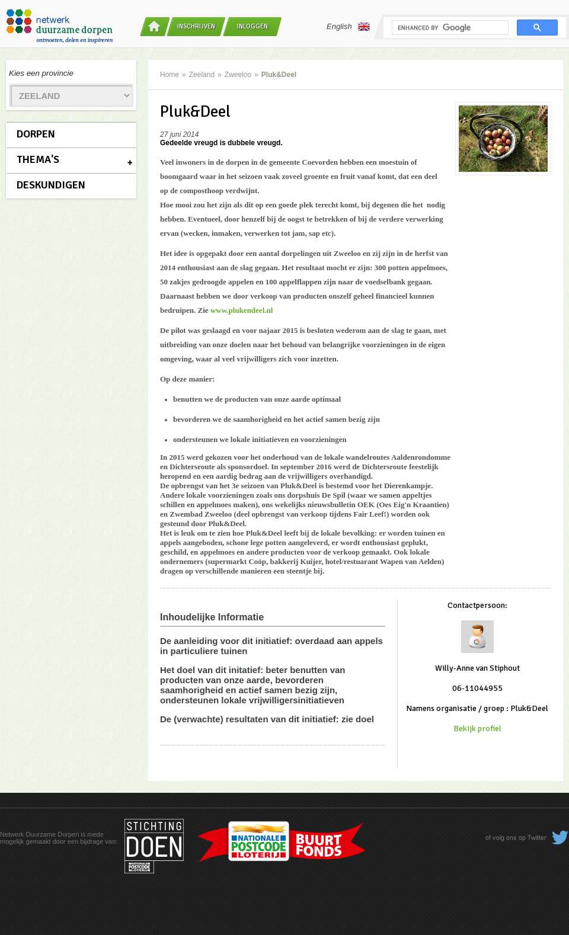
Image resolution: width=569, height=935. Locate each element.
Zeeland (202, 75)
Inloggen (252, 26)
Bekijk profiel (477, 728)
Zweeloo (238, 75)
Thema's (38, 159)
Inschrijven (196, 26)
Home (169, 75)
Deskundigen (51, 184)
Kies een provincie (41, 73)
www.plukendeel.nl (241, 310)
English (348, 26)
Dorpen (36, 133)
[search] (449, 28)
